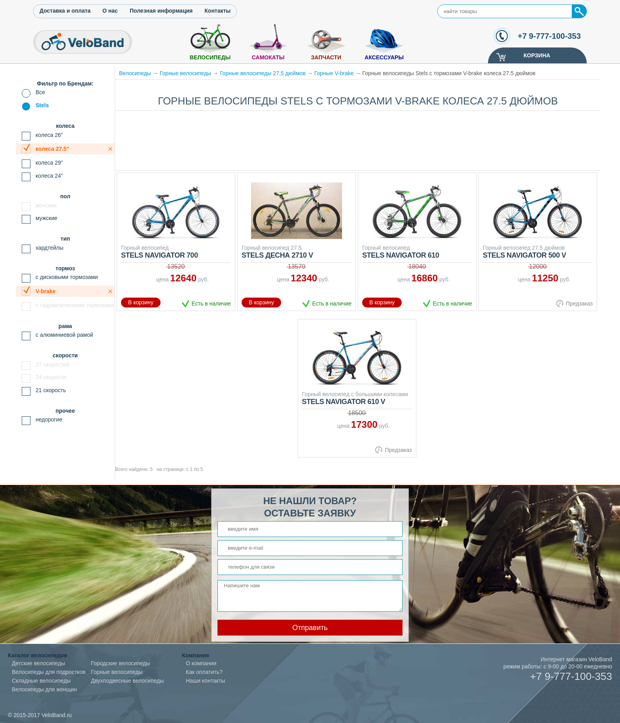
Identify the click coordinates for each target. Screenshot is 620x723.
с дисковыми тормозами (67, 277)
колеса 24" (49, 176)
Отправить (309, 628)
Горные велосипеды (186, 73)
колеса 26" (49, 135)
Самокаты (268, 57)
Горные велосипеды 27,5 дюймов (263, 73)
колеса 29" (49, 162)
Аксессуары (384, 57)
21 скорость (51, 390)
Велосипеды (210, 57)
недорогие (49, 419)
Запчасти (326, 57)
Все (40, 92)
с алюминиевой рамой (64, 335)
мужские (46, 218)
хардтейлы (49, 248)
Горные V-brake (334, 73)
